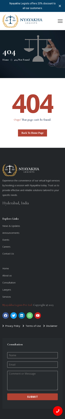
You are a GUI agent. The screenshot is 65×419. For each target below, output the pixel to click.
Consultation (9, 282)
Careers (6, 246)
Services (6, 296)
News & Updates (11, 225)
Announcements (10, 232)
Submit (32, 397)
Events (5, 239)
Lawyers (6, 289)
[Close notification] (60, 6)
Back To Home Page (32, 133)
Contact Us (8, 253)
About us (7, 275)
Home (5, 268)
